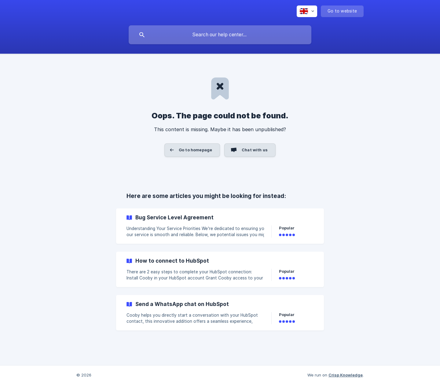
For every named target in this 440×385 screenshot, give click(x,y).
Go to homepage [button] (195, 149)
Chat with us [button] (255, 149)
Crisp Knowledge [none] (345, 374)
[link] (220, 226)
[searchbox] (220, 34)
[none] (307, 11)
